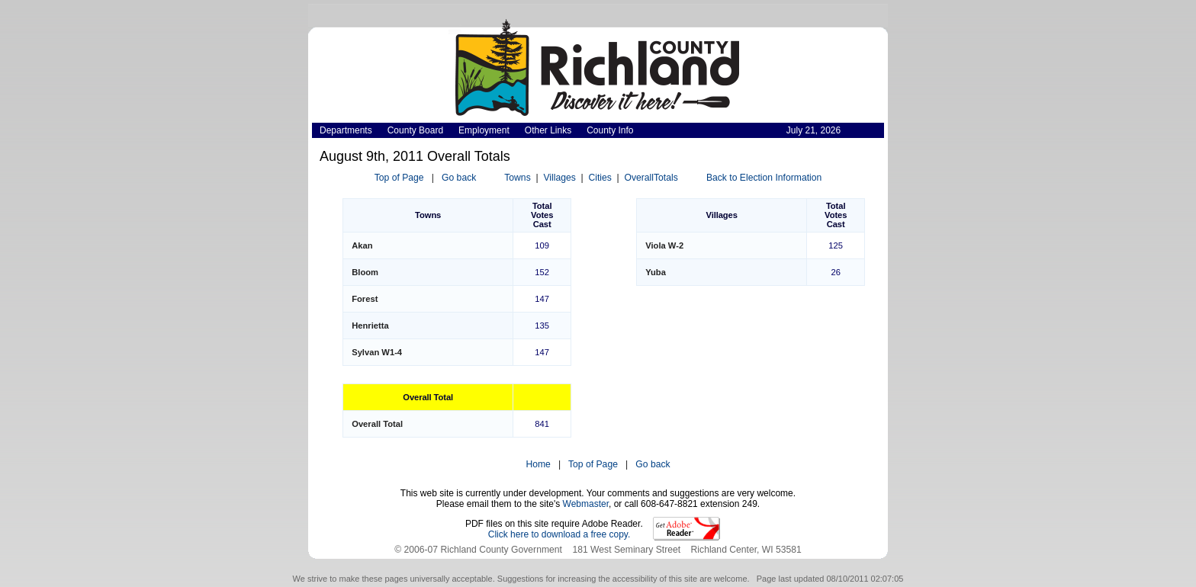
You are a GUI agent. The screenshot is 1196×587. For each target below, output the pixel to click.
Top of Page (399, 177)
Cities (599, 177)
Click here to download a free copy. (559, 534)
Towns (517, 177)
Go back (459, 177)
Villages (559, 177)
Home (538, 464)
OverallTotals (651, 177)
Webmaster (586, 504)
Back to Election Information (763, 177)
